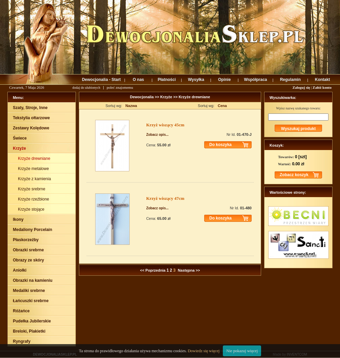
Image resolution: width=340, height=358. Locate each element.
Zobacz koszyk (294, 174)
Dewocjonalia (142, 97)
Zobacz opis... (157, 134)
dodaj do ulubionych (86, 87)
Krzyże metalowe (34, 168)
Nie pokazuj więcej (242, 351)
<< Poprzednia (152, 270)
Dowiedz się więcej (203, 351)
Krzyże (166, 97)
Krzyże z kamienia (35, 178)
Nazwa (131, 106)
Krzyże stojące (31, 209)
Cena (222, 106)
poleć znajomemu (120, 87)
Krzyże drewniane (34, 158)
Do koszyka (220, 144)
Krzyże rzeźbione (34, 199)
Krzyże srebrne (32, 189)
